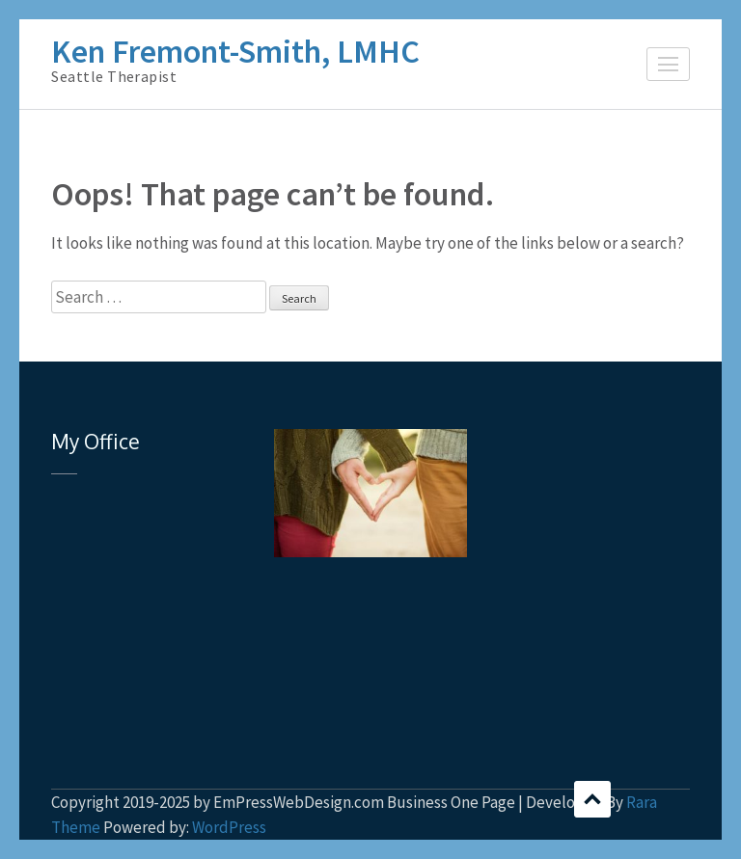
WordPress (229, 827)
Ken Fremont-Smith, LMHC (235, 51)
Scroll (592, 799)
